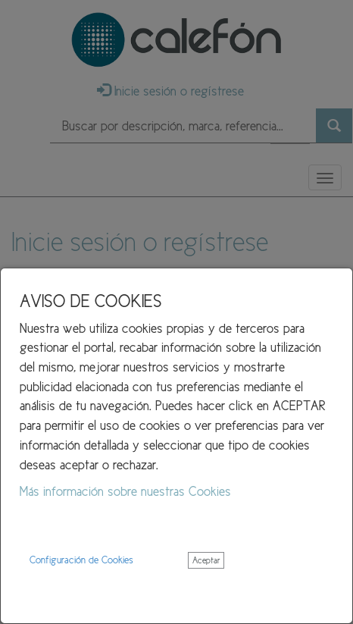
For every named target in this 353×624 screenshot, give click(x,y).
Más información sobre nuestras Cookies (125, 491)
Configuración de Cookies (81, 560)
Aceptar (206, 560)
